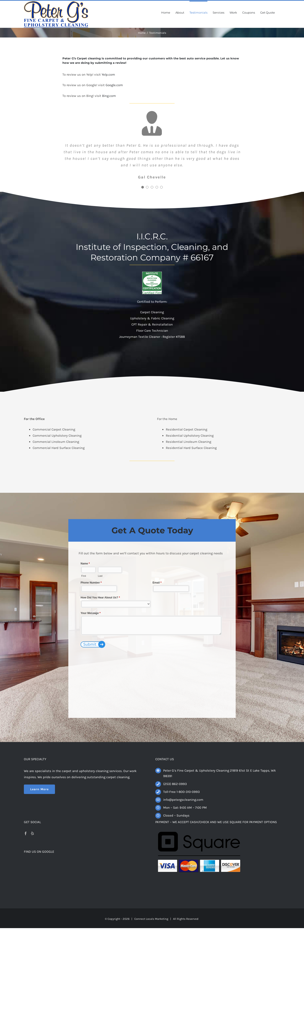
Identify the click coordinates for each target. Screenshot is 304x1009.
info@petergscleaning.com (183, 800)
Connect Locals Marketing (151, 918)
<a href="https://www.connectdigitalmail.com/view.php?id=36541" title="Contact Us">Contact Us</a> (152, 633)
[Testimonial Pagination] (142, 187)
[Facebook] (25, 833)
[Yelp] (32, 833)
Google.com (114, 85)
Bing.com (109, 96)
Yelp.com (108, 75)
